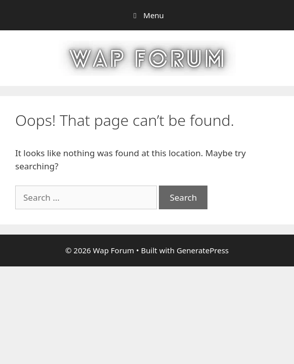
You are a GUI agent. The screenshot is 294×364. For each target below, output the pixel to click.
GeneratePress (203, 250)
